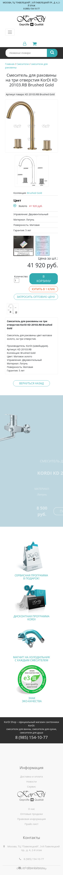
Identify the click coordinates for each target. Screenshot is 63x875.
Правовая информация (31, 833)
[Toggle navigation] (10, 32)
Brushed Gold (34, 193)
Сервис (31, 808)
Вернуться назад (31, 383)
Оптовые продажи (31, 828)
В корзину (43, 278)
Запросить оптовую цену (36, 297)
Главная (9, 64)
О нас (31, 823)
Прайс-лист (31, 838)
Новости (31, 803)
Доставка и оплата (31, 798)
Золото (22, 206)
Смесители (22, 64)
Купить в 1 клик (43, 289)
